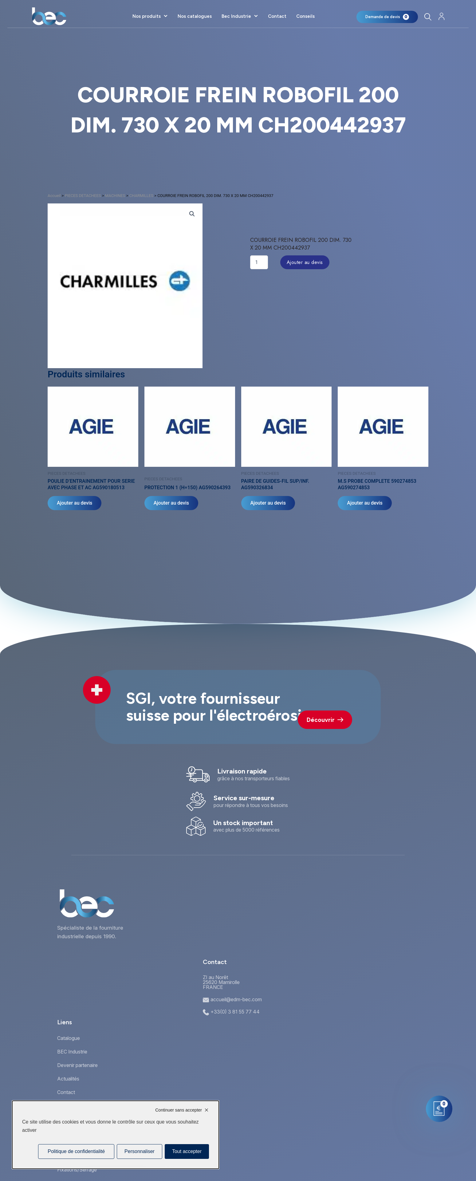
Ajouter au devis (305, 262)
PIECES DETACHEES (83, 195)
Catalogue (68, 1038)
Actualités (68, 1079)
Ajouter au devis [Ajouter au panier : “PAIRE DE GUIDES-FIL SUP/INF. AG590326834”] (268, 503)
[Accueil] (49, 16)
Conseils (305, 16)
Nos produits (146, 16)
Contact (277, 16)
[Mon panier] (387, 17)
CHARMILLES (141, 195)
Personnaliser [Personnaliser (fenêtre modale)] (139, 1151)
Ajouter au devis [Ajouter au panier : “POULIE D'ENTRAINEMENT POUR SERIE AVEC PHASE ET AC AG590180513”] (74, 503)
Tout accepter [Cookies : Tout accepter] (187, 1151)
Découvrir (325, 719)
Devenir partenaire (77, 1065)
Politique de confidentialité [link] (76, 1151)
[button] (192, 213)
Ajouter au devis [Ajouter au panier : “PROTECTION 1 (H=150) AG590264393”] (171, 503)
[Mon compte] (442, 16)
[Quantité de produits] (259, 262)
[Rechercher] (428, 17)
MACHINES (115, 195)
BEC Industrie (72, 1052)
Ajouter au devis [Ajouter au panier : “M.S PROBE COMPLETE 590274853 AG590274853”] (364, 503)
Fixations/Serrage (77, 1170)
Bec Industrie (236, 16)
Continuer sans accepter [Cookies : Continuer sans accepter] (178, 1110)
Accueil (54, 195)
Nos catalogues (195, 16)
